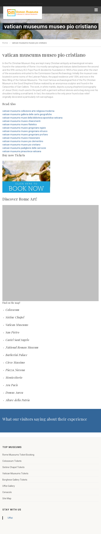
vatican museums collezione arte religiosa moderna (28, 111)
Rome (5, 43)
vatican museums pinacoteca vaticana (21, 151)
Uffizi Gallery (8, 486)
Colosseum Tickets (12, 461)
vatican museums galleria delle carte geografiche (27, 114)
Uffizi (10, 518)
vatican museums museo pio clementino (22, 141)
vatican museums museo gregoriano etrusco (24, 131)
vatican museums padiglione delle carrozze (24, 148)
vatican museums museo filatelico (19, 124)
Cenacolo (7, 492)
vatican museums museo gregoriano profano (25, 134)
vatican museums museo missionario (21, 138)
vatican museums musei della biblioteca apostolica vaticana (32, 117)
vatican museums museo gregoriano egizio (24, 128)
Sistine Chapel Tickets (13, 467)
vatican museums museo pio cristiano (21, 144)
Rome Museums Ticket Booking (18, 454)
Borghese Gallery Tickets (14, 479)
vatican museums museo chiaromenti (21, 121)
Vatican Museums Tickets (15, 473)
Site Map (6, 498)
